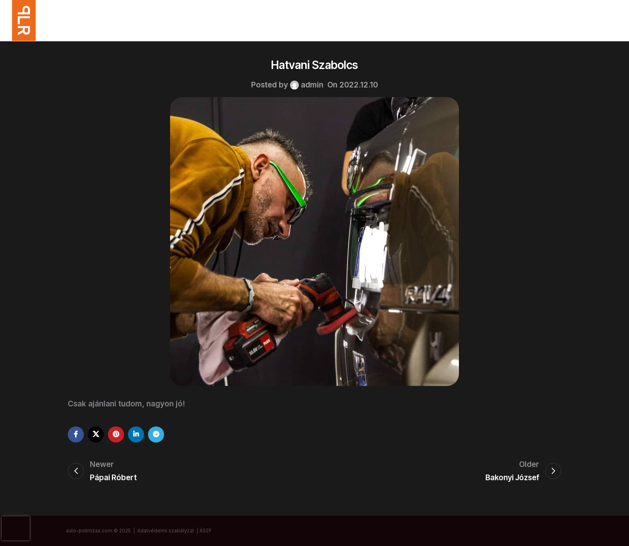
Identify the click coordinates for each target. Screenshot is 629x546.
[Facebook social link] (76, 434)
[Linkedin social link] (136, 434)
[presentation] (16, 528)
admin (312, 84)
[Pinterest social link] (116, 434)
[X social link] (96, 434)
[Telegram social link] (156, 434)
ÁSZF (205, 531)
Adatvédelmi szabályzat (165, 531)
